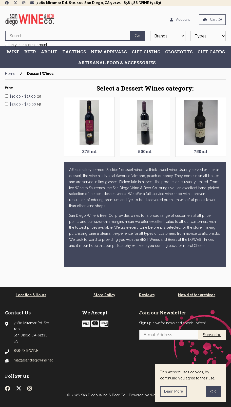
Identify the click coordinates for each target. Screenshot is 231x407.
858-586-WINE (26, 351)
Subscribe (212, 334)
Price (9, 87)
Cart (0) (212, 19)
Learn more (173, 391)
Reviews (147, 295)
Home (10, 74)
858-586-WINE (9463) (142, 3)
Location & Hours (31, 295)
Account (180, 19)
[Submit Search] (137, 36)
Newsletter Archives (196, 295)
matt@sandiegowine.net (33, 360)
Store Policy (104, 295)
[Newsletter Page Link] (32, 3)
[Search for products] (67, 36)
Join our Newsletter (162, 313)
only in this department (26, 45)
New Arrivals (109, 52)
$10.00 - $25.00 (23, 96)
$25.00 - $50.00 (23, 104)
